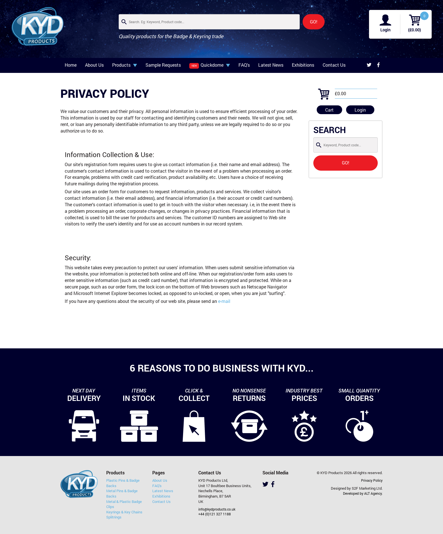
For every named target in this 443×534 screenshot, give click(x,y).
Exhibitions (303, 65)
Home (71, 65)
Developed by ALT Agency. (363, 493)
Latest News (270, 65)
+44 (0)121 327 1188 (214, 514)
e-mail (224, 301)
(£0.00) (414, 29)
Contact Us (334, 65)
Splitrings (113, 517)
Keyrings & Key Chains (124, 512)
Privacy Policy (372, 480)
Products (124, 65)
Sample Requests (163, 65)
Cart (329, 110)
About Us (94, 65)
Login (385, 29)
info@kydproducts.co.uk (216, 509)
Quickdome (209, 65)
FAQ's (244, 65)
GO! (313, 22)
